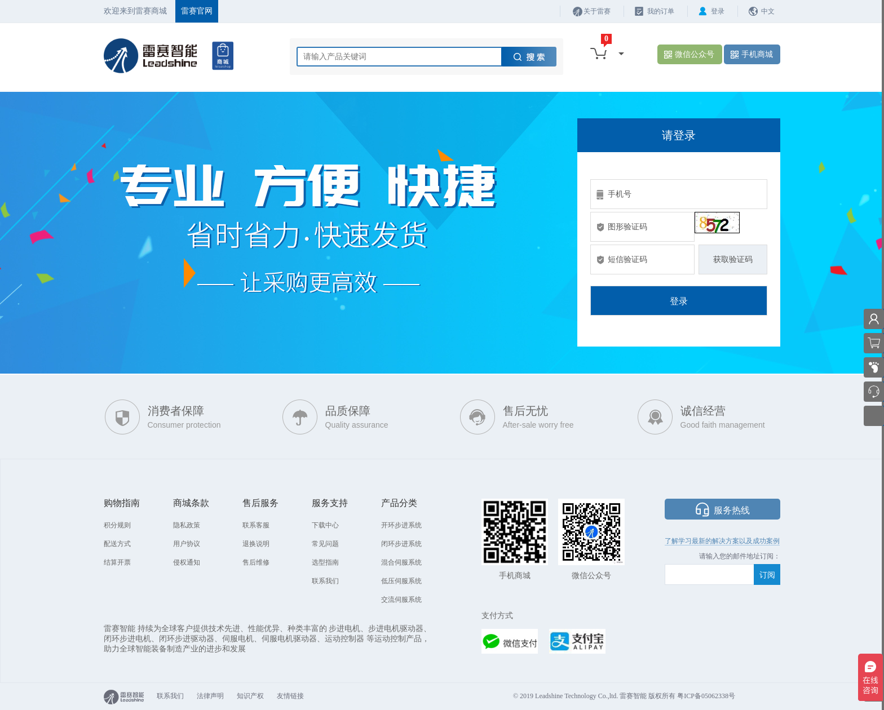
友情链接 (290, 696)
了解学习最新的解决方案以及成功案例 (722, 541)
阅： (773, 556)
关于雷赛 (597, 11)
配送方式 (117, 544)
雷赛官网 (197, 11)
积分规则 (117, 525)
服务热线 (732, 510)
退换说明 (255, 544)
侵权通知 (186, 562)
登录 (717, 11)
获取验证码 (733, 259)
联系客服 (255, 525)
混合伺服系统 (401, 562)
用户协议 (186, 544)
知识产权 (250, 696)
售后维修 (255, 562)
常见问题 (325, 544)
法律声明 (210, 696)
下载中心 (325, 525)
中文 (768, 11)
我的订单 (660, 11)
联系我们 (325, 581)
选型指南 (325, 562)
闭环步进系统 (401, 544)
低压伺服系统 (401, 581)
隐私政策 (186, 525)
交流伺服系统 (401, 600)
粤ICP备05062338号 (706, 696)
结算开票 (117, 562)
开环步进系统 (401, 525)
